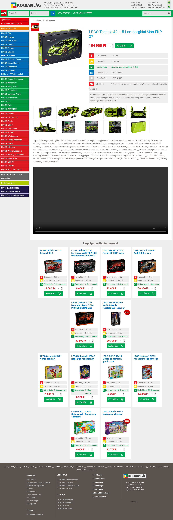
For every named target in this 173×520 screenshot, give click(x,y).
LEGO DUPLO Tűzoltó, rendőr (68, 486)
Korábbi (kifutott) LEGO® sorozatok (11, 176)
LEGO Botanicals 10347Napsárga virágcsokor (83, 357)
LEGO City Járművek (64, 508)
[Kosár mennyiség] (110, 46)
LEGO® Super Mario (9, 90)
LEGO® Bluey (7, 125)
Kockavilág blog (155, 5)
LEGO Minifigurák (99, 496)
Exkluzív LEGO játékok (101, 493)
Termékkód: (101, 78)
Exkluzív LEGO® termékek (12, 74)
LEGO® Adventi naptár (10, 191)
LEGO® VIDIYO (7, 162)
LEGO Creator (98, 482)
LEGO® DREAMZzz (9, 117)
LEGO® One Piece (9, 128)
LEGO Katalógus (138, 7)
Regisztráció (64, 13)
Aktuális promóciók (157, 7)
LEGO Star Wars (99, 478)
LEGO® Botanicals (9, 67)
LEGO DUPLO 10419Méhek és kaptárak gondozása (112, 359)
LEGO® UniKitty (7, 166)
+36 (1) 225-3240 (53, 5)
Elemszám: (101, 61)
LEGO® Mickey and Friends (12, 155)
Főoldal (36, 21)
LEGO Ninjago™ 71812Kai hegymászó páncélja (146, 357)
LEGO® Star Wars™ (9, 41)
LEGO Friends (98, 489)
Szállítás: (100, 84)
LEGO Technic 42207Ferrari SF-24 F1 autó (113, 251)
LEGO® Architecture (9, 98)
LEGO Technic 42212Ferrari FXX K (50, 251)
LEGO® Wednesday (9, 136)
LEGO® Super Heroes (10, 63)
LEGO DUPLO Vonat (64, 489)
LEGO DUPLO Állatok (65, 483)
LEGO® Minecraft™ (9, 83)
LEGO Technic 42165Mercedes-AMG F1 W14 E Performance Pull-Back (84, 253)
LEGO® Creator (7, 48)
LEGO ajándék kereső (10, 188)
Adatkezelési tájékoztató (35, 486)
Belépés (29, 489)
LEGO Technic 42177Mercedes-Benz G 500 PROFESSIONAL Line (82, 305)
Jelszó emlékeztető (82, 13)
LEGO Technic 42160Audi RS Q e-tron (144, 251)
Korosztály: (101, 56)
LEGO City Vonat (63, 505)
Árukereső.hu (134, 501)
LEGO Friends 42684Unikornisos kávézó (113, 412)
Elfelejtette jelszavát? (34, 514)
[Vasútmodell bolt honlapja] (169, 2)
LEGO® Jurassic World (11, 94)
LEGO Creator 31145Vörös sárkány (50, 357)
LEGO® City (6, 33)
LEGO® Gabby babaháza (11, 140)
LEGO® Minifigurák (9, 109)
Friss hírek (135, 3)
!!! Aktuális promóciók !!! (11, 23)
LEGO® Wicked (7, 132)
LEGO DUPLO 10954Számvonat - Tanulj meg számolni (83, 414)
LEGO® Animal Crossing (11, 151)
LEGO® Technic (8, 55)
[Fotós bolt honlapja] (169, 7)
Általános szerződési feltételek (38, 483)
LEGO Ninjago (98, 486)
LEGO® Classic (7, 52)
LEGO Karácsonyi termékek (12, 195)
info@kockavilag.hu (136, 487)
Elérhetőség (136, 5)
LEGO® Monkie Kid (9, 158)
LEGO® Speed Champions (12, 79)
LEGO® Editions (8, 70)
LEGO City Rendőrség (65, 499)
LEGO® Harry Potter (9, 86)
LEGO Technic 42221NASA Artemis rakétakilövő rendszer (114, 305)
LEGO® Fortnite (7, 114)
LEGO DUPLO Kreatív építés (67, 480)
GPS (70, 3)
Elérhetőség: (102, 67)
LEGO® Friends (7, 37)
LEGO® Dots (6, 105)
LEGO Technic (117, 72)
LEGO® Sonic (7, 121)
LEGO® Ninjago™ (8, 44)
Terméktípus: (102, 72)
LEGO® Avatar (7, 143)
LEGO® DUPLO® (8, 28)
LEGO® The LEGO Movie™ (12, 169)
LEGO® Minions (8, 147)
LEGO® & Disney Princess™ (13, 59)
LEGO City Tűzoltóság (65, 502)
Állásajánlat (31, 504)
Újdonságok (153, 3)
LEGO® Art (5, 101)
